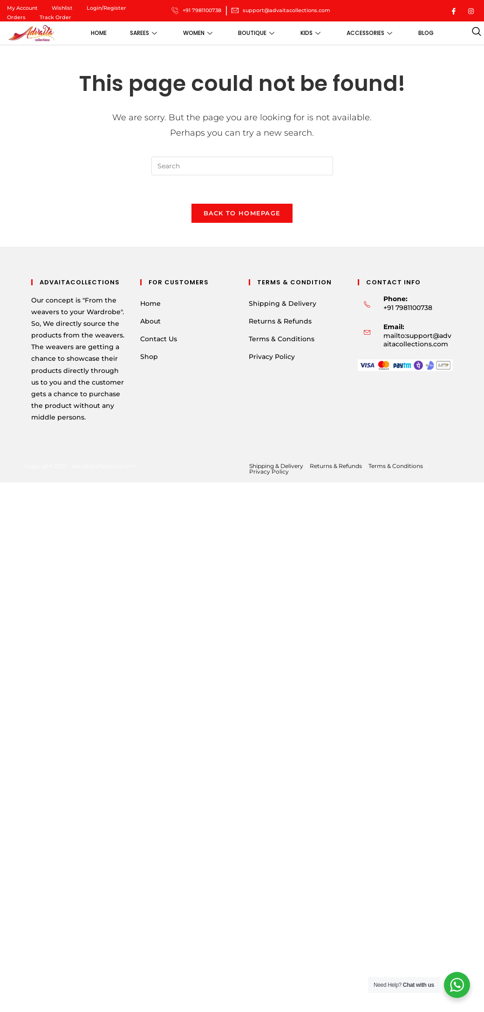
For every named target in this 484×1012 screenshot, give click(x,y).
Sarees (143, 33)
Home (98, 33)
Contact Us (158, 339)
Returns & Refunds (280, 321)
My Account (22, 8)
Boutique (256, 33)
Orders (16, 17)
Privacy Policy (272, 357)
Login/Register (106, 8)
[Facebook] (453, 10)
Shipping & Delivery (282, 303)
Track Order (55, 17)
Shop (149, 357)
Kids (310, 33)
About (150, 321)
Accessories (369, 33)
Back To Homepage (242, 213)
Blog (426, 33)
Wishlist (62, 8)
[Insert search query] (242, 166)
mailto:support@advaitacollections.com (417, 340)
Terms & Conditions (281, 339)
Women (197, 33)
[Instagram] (471, 10)
